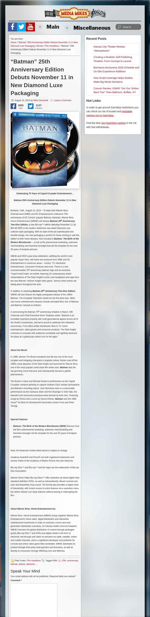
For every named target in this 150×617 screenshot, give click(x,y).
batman (14, 564)
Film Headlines (52, 46)
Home (13, 42)
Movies (40, 46)
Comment (16, 580)
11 (59, 560)
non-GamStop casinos (113, 123)
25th (64, 560)
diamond (30, 564)
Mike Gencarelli (41, 100)
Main (48, 27)
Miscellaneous (87, 28)
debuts (22, 564)
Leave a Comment (62, 100)
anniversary (72, 560)
